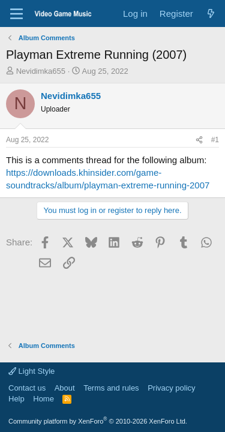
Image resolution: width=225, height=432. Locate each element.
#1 (215, 140)
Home (43, 398)
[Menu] (16, 14)
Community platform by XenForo (97, 421)
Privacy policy (171, 387)
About (65, 387)
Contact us (27, 387)
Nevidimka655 (40, 71)
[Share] (199, 140)
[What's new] (211, 13)
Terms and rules (111, 387)
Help (16, 398)
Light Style (31, 371)
